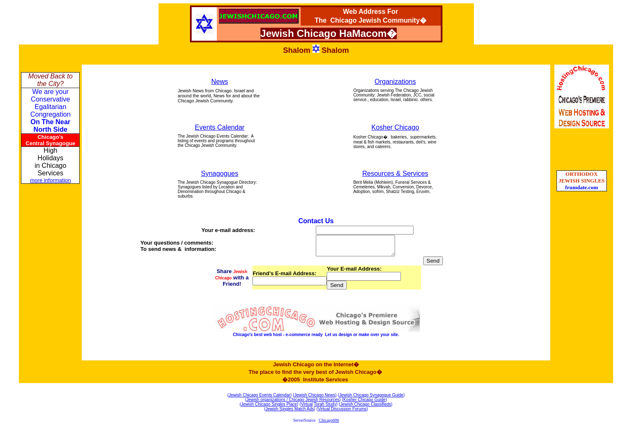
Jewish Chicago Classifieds (365, 408)
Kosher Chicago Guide (364, 403)
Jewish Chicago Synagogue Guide (371, 398)
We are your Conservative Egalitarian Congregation (50, 110)
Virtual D (326, 412)
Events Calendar (219, 127)
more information (50, 180)
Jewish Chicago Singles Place (269, 408)
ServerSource (304, 424)
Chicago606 (329, 424)
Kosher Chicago (395, 127)
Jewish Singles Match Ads (289, 412)
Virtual (307, 408)
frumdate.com (581, 187)
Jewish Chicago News (315, 398)
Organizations (395, 81)
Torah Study (325, 408)
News (219, 81)
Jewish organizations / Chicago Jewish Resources (293, 403)
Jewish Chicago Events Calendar (259, 398)
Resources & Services (395, 173)
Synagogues (219, 173)
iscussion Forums (350, 412)
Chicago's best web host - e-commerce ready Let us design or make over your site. (316, 338)
